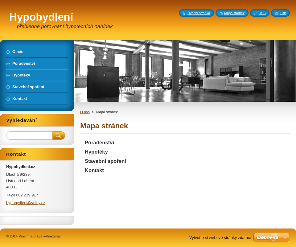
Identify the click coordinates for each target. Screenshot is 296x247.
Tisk (283, 13)
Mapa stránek (234, 13)
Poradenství (99, 143)
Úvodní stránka (198, 13)
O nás (85, 112)
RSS (262, 13)
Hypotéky (96, 152)
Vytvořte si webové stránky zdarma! (221, 237)
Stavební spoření (105, 161)
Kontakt (94, 170)
